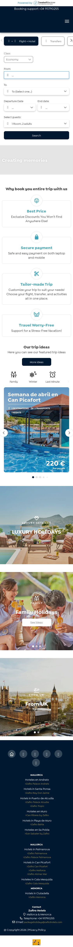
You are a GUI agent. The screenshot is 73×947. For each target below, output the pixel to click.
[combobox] (36, 75)
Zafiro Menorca (37, 896)
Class (7, 53)
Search (36, 135)
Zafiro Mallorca (37, 870)
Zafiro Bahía (37, 824)
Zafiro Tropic (37, 805)
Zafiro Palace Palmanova (37, 857)
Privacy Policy (37, 929)
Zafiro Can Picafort (37, 866)
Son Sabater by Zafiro (37, 833)
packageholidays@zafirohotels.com (43, 921)
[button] (2, 40)
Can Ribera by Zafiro (37, 814)
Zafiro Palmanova (37, 853)
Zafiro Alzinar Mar (37, 873)
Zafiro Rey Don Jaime (37, 792)
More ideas (36, 361)
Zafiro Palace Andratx (37, 783)
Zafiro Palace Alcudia (37, 801)
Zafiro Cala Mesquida (37, 883)
